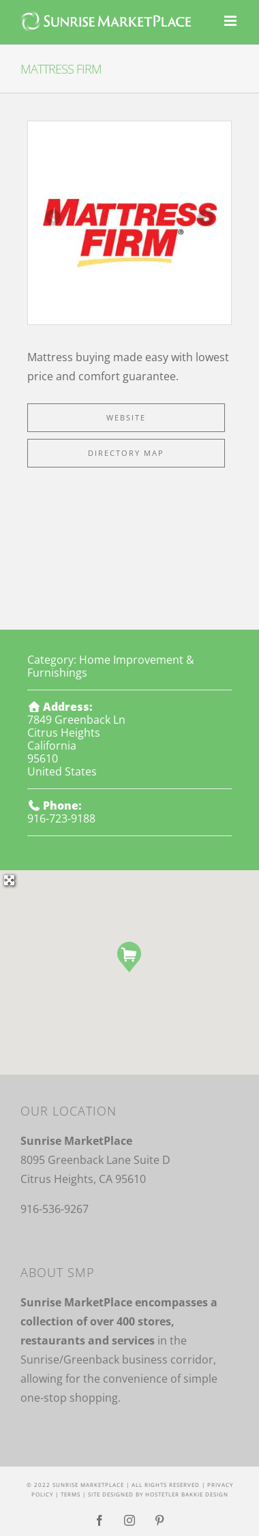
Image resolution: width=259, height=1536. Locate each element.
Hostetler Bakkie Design (186, 1494)
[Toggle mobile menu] (231, 21)
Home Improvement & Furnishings (110, 666)
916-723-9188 (61, 818)
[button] (129, 957)
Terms (70, 1494)
